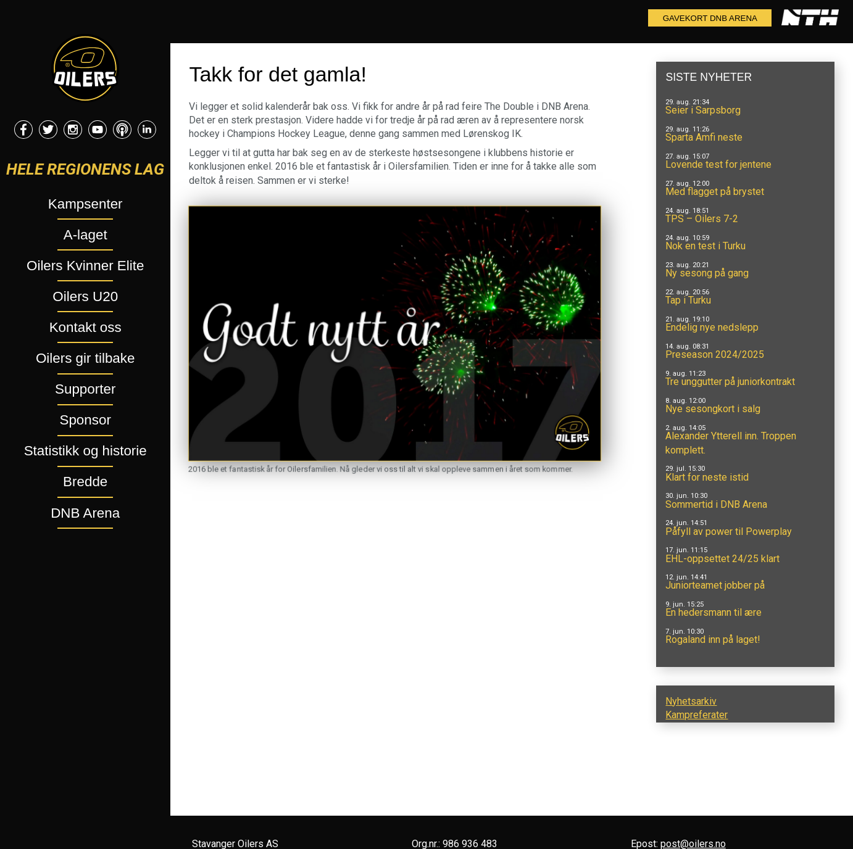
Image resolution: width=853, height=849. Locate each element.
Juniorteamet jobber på (715, 585)
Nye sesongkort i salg (712, 409)
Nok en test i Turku (705, 246)
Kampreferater (696, 715)
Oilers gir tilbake (85, 358)
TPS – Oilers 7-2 (701, 219)
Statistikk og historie (85, 450)
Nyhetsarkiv (691, 701)
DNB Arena (85, 513)
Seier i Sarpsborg (703, 110)
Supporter (85, 389)
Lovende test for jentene (718, 164)
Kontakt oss (85, 327)
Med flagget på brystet (714, 191)
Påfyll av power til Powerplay (728, 531)
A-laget (85, 234)
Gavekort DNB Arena (710, 18)
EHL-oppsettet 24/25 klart (722, 559)
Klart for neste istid (707, 477)
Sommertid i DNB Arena (716, 504)
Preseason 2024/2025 (714, 354)
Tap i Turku (688, 300)
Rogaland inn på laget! (712, 639)
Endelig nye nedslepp (712, 327)
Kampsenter (85, 204)
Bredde (85, 481)
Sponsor (84, 420)
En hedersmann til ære (713, 612)
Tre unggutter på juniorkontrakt (730, 381)
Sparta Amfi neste (704, 137)
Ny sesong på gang (707, 273)
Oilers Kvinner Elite (85, 265)
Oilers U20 (85, 296)
